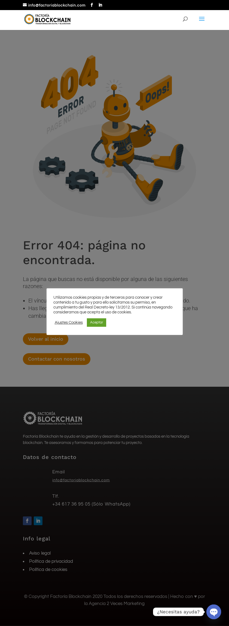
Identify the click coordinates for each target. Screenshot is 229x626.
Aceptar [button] (96, 322)
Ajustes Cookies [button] (69, 322)
